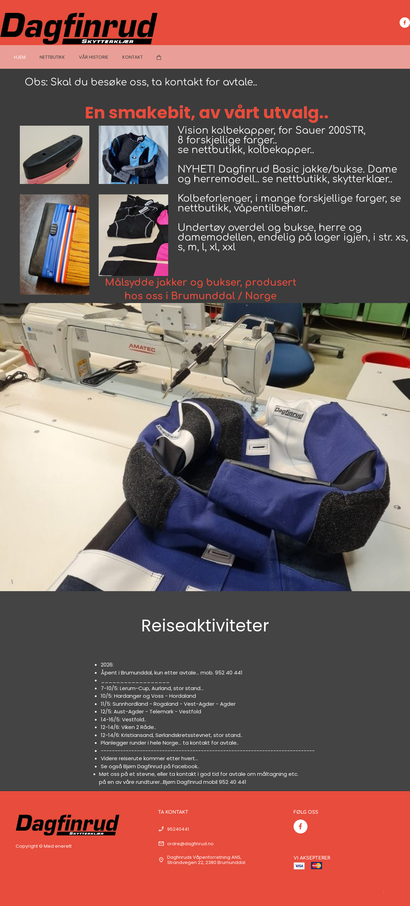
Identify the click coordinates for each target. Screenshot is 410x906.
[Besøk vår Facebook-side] (405, 22)
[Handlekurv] (159, 57)
